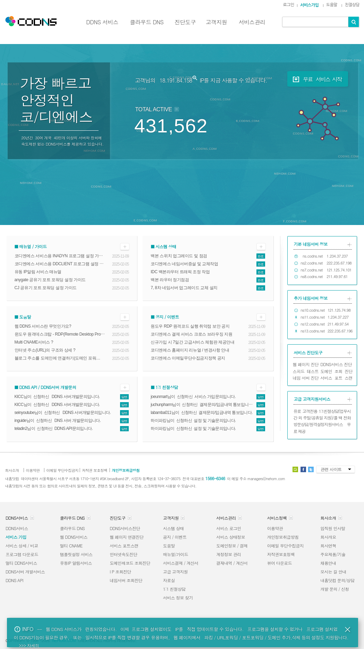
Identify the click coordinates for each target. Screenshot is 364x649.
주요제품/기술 (332, 554)
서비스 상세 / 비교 (22, 545)
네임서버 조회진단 (126, 580)
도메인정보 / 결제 (231, 545)
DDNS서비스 (17, 528)
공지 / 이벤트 (175, 537)
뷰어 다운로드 (279, 563)
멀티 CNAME (71, 545)
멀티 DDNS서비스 (21, 563)
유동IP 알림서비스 (76, 563)
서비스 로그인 (228, 528)
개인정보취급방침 (283, 537)
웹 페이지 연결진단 (126, 537)
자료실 (169, 580)
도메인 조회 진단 (336, 371)
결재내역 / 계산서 (231, 563)
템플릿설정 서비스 (76, 554)
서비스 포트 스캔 (336, 378)
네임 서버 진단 (306, 378)
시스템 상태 (173, 528)
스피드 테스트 (306, 371)
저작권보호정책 (281, 554)
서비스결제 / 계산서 (180, 563)
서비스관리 (252, 22)
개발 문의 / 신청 (334, 589)
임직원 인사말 (332, 528)
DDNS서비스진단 (125, 528)
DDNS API (14, 580)
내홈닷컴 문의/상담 (337, 580)
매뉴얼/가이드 (175, 554)
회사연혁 (328, 545)
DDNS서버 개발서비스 (25, 571)
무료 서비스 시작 (316, 79)
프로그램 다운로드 (22, 554)
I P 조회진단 (120, 571)
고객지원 (216, 22)
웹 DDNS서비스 (73, 537)
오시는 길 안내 (333, 571)
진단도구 (185, 22)
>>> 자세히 (29, 645)
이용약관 (275, 528)
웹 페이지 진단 (306, 364)
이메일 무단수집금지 (285, 545)
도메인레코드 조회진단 (130, 563)
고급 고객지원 (175, 571)
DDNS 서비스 (102, 22)
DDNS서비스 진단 (336, 364)
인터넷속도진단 (123, 554)
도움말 (169, 545)
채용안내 (328, 563)
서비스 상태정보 (230, 537)
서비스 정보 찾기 (178, 597)
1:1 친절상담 (174, 589)
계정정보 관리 (228, 554)
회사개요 (328, 537)
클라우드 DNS (146, 22)
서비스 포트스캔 (124, 545)
